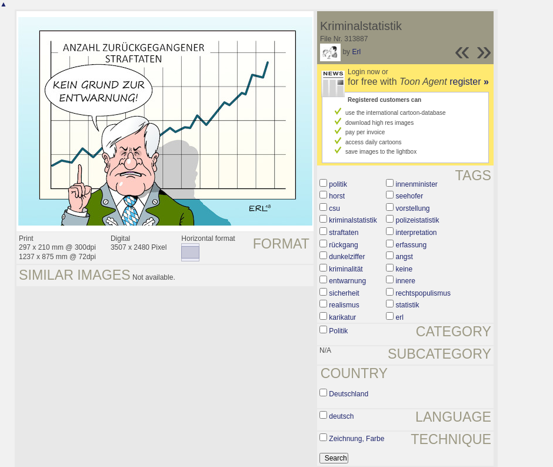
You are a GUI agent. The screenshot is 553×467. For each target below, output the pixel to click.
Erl (356, 52)
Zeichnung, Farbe (356, 439)
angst (404, 257)
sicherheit (344, 293)
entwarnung (347, 281)
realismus (344, 305)
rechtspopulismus (423, 293)
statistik (407, 305)
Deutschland (348, 394)
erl (400, 317)
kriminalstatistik (353, 220)
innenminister (417, 184)
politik (338, 184)
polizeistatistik (417, 220)
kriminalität (345, 269)
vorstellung (413, 208)
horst (337, 196)
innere (405, 281)
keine (404, 269)
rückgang (343, 245)
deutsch (341, 416)
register (469, 82)
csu (334, 208)
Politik (338, 331)
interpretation (416, 232)
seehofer (410, 196)
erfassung (411, 245)
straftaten (343, 232)
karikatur (342, 317)
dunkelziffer (347, 257)
